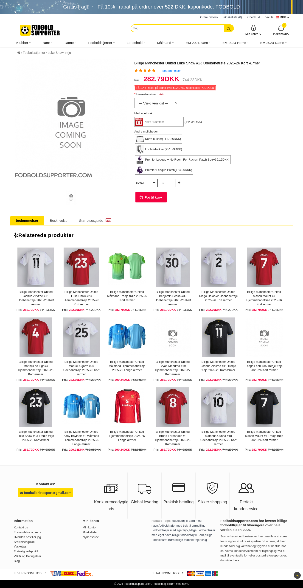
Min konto (253, 30)
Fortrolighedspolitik (26, 551)
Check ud (253, 17)
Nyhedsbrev (90, 537)
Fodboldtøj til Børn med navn (170, 583)
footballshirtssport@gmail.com (45, 493)
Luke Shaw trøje (59, 53)
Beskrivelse (58, 220)
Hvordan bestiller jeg (27, 537)
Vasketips (20, 546)
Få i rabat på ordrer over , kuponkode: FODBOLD (169, 7)
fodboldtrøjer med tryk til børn (178, 525)
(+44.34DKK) (193, 122)
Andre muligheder (146, 131)
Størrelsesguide (95, 220)
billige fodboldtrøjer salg (191, 540)
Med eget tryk (143, 113)
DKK (283, 17)
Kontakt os (21, 527)
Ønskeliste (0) (233, 17)
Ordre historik (209, 17)
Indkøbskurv (281, 30)
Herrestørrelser (150, 94)
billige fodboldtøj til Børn (188, 535)
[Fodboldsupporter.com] (40, 30)
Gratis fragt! (76, 7)
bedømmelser (172, 70)
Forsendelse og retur (27, 532)
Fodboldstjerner (34, 53)
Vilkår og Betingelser (27, 556)
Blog (17, 561)
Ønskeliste (90, 532)
